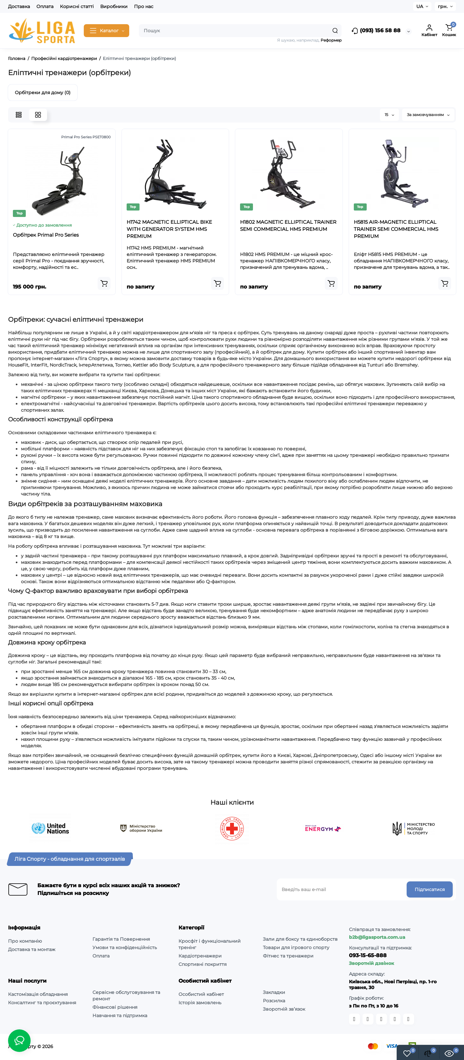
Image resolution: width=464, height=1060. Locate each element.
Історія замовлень (200, 1003)
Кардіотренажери (200, 956)
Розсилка (274, 1001)
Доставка (19, 6)
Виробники (114, 6)
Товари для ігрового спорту (296, 947)
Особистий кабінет (201, 994)
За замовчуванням (428, 114)
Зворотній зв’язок (284, 1009)
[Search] (335, 30)
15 (389, 114)
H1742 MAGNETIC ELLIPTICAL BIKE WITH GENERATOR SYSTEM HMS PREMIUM (169, 229)
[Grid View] (38, 115)
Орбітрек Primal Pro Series (46, 235)
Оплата (44, 6)
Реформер (331, 40)
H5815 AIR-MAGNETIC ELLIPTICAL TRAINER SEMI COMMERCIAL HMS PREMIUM (396, 229)
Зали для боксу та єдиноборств (300, 939)
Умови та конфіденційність (124, 947)
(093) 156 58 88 (376, 30)
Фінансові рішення (114, 1007)
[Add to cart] (104, 283)
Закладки (274, 992)
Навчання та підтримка (119, 1015)
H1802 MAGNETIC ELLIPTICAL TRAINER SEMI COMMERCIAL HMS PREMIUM (288, 225)
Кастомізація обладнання (38, 994)
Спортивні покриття (203, 964)
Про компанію (25, 941)
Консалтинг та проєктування (42, 1003)
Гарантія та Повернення (121, 939)
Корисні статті (77, 6)
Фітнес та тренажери (288, 956)
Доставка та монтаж (31, 949)
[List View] (19, 115)
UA (419, 6)
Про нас (143, 6)
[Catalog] (106, 30)
